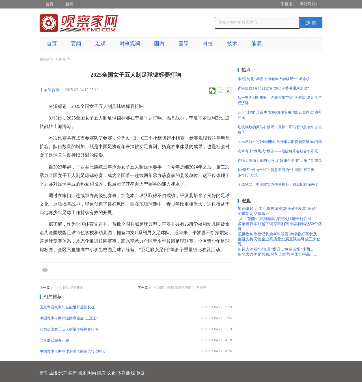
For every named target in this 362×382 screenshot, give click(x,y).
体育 (62, 59)
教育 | (102, 373)
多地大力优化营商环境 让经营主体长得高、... (277, 254)
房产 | (73, 373)
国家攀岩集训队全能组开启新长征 (67, 307)
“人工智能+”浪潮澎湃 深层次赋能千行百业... (276, 219)
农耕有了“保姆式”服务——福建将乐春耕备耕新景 (278, 151)
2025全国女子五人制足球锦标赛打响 (69, 329)
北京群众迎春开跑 (69, 288)
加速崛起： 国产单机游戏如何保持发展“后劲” (277, 208)
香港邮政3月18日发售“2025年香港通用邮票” (273, 88)
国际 (183, 43)
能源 (256, 43)
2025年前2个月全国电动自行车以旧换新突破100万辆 (280, 142)
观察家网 (46, 59)
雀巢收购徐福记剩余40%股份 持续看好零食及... (279, 234)
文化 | (112, 373)
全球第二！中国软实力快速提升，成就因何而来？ (278, 184)
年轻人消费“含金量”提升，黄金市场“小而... (275, 249)
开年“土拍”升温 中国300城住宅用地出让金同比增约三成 (279, 115)
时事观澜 (130, 43)
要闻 (76, 43)
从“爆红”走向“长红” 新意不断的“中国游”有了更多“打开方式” (276, 172)
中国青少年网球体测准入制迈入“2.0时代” (73, 351)
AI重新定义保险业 (254, 214)
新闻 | (44, 373)
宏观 (100, 43)
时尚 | (93, 373)
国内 (159, 43)
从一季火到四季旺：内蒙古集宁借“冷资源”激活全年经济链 (280, 100)
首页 (49, 4)
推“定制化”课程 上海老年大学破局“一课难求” (274, 79)
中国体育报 (49, 90)
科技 (208, 43)
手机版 (286, 4)
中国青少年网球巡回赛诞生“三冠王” (181, 288)
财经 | (132, 373)
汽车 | (64, 373)
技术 (232, 43)
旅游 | (141, 373)
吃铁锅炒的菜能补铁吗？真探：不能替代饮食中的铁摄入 (280, 130)
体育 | (122, 373)
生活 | (54, 373)
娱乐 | (83, 373)
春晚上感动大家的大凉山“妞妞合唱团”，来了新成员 (280, 160)
